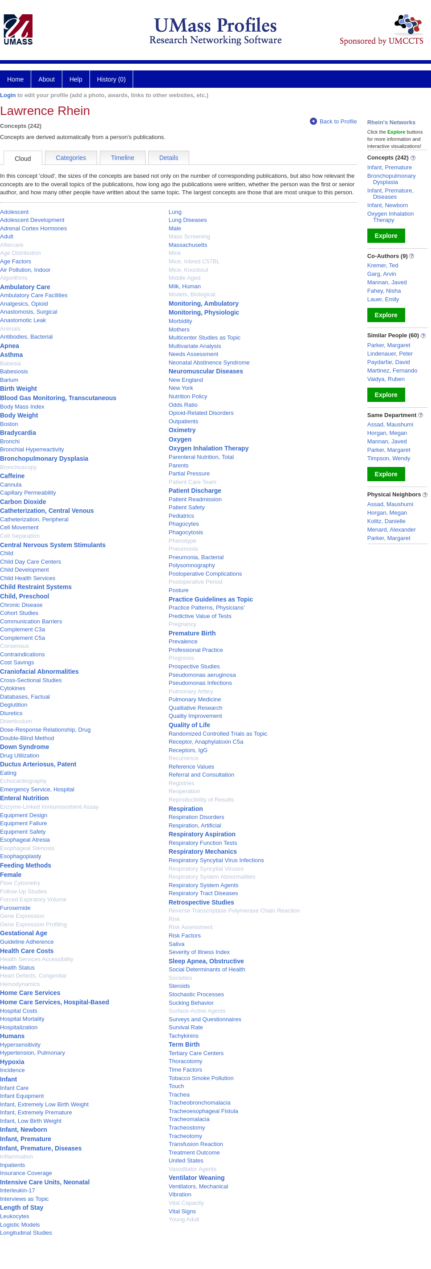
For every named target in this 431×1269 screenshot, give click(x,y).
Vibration (180, 1194)
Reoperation (184, 791)
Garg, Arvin (381, 273)
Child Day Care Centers (30, 561)
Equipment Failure (23, 823)
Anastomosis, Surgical (28, 311)
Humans (12, 1036)
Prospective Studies (194, 666)
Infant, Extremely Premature (36, 1112)
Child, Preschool (24, 596)
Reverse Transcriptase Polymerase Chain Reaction (234, 910)
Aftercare (12, 245)
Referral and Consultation (201, 774)
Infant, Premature (25, 1138)
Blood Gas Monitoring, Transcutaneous (58, 397)
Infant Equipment (22, 1096)
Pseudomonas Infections (200, 683)
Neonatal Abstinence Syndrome (209, 362)
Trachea (179, 1094)
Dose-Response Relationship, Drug (45, 729)
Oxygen (180, 439)
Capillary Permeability (28, 492)
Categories (71, 157)
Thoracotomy (186, 1061)
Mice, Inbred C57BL (194, 261)
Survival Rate (186, 1027)
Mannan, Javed (387, 282)
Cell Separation (20, 535)
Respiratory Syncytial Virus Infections (216, 860)
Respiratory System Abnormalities (212, 876)
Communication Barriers (31, 621)
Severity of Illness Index (199, 952)
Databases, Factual (25, 696)
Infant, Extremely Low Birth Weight (44, 1104)
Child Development (24, 569)
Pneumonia (183, 548)
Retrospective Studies (201, 902)
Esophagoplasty (20, 856)
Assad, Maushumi (390, 424)
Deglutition (13, 704)
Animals (10, 328)
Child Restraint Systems (36, 586)
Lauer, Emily (383, 299)
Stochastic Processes (196, 994)
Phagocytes (184, 523)
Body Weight (19, 415)
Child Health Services (27, 578)
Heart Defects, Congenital (33, 975)
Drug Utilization (19, 755)
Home (15, 79)
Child (6, 553)
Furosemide (15, 908)
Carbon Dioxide (23, 501)
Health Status (17, 967)
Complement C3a (22, 629)
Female (10, 874)
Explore (386, 235)
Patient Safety (187, 507)
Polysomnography (192, 565)
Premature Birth (192, 633)
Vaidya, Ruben (386, 379)
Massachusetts (188, 245)
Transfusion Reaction (196, 1144)
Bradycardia (18, 432)
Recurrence (184, 758)
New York (181, 388)
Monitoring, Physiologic (204, 312)
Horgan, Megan (387, 433)
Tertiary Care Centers (196, 1053)
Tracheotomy (185, 1136)
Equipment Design (23, 815)
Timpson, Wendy (389, 458)
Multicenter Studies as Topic (205, 337)
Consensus (14, 646)
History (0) (111, 79)
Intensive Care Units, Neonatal (45, 1182)
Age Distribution (20, 253)
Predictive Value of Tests (200, 616)
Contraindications (22, 654)
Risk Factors (185, 935)
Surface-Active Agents (197, 1010)
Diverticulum (16, 721)
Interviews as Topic (24, 1198)
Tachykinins (184, 1035)
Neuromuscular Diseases (206, 371)
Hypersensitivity (20, 1044)
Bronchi (10, 441)
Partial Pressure (189, 473)
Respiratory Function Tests (203, 842)
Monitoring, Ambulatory (204, 303)
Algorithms (13, 277)
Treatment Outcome (194, 1152)
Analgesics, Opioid (24, 303)
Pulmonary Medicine (195, 699)
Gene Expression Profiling (33, 924)
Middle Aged (185, 277)
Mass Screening (189, 236)
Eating (8, 773)
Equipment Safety (23, 831)
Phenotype (182, 540)
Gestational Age (23, 933)
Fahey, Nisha (384, 290)
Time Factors (185, 1069)
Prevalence (183, 641)
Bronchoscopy (18, 467)
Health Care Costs (27, 950)
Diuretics (11, 713)
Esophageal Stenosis (27, 848)
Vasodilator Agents (192, 1169)
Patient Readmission (195, 499)
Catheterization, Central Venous (47, 510)
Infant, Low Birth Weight (30, 1121)
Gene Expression (22, 916)
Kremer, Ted (382, 265)
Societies (180, 977)
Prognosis (182, 658)
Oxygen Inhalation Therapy (209, 448)
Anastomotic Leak (23, 320)
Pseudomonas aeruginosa (202, 674)
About (46, 79)
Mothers (179, 329)
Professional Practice (196, 650)
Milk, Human (185, 286)
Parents (179, 465)
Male (175, 228)
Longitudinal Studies (26, 1232)
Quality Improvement (195, 715)
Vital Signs (182, 1211)
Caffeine (12, 475)
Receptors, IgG (188, 750)
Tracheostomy (187, 1127)
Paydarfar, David (388, 362)
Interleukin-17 (17, 1190)
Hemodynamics (20, 984)
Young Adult (184, 1219)
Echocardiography (23, 781)
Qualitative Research (196, 707)
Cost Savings (17, 662)
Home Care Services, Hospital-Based (54, 1002)
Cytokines (12, 688)
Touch (176, 1086)
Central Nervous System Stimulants (53, 545)
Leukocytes (14, 1216)
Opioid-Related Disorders (201, 412)
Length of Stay (21, 1207)
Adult (6, 236)
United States (186, 1160)
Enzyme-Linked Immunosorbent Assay (49, 806)
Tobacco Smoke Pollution (201, 1078)
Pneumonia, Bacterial (196, 557)
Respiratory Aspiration (202, 834)
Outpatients (184, 421)
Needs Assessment (193, 354)
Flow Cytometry (20, 883)
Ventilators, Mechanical (198, 1186)
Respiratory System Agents (204, 885)
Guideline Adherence (27, 941)
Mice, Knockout (188, 269)
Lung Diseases (188, 220)
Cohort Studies (19, 613)
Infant (8, 1079)
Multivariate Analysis (195, 346)
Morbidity (180, 321)
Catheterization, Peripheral (34, 519)
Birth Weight (18, 388)
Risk (174, 919)
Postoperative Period (196, 581)
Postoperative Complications (205, 573)
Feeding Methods (25, 865)
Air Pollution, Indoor (25, 269)
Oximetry (182, 430)
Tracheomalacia (189, 1119)
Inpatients (12, 1165)
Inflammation (16, 1156)
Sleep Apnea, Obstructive (206, 961)
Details (169, 157)
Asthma (11, 354)
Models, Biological (192, 294)
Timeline (122, 157)
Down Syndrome (24, 746)
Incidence (12, 1070)
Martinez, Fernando (392, 370)
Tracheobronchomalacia (200, 1102)
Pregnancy (182, 624)
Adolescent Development (32, 220)
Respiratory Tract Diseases (203, 893)
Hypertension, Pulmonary (32, 1052)
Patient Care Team (192, 482)
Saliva (176, 944)
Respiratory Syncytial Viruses (206, 868)
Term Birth (184, 1044)
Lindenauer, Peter (390, 353)
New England (186, 380)
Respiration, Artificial (195, 825)
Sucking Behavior (191, 1002)
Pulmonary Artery (191, 691)
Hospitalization (19, 1027)
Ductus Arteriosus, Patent (38, 764)
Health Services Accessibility (36, 959)
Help (75, 79)
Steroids (179, 985)
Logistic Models (20, 1224)
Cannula (10, 484)
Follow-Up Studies (23, 891)
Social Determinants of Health (207, 969)
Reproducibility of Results (201, 799)
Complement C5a (22, 637)
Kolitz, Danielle (386, 521)
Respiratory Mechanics (203, 851)
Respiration (186, 808)
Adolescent (14, 212)
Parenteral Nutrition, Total (201, 457)
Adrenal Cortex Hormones (33, 228)
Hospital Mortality (22, 1018)
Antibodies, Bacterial (26, 336)
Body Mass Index (22, 406)
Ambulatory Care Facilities (34, 295)
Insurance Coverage (26, 1173)
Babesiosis (14, 371)
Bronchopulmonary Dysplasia (44, 458)
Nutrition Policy (188, 396)
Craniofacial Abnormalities (39, 671)
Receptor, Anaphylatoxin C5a (206, 741)
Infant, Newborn (23, 1129)
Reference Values (191, 766)
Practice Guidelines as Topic (211, 599)
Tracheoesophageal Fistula (203, 1111)
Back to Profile (333, 121)
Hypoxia (12, 1061)
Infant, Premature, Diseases (41, 1148)
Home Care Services (30, 992)
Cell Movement (19, 527)
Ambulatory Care (25, 287)
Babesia (10, 363)
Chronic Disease (21, 605)
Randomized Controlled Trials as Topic (218, 733)
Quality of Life (189, 725)
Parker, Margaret (389, 345)
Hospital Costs (18, 1010)
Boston (9, 424)
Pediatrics (181, 515)
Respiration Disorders (196, 817)
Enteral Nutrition (24, 798)
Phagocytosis (186, 532)
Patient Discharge (195, 490)
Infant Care (14, 1088)
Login (8, 95)
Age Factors (15, 261)
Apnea (9, 345)
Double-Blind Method (27, 738)
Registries (182, 783)
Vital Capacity (186, 1202)
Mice (175, 253)
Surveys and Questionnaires (205, 1019)
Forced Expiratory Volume (33, 899)
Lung (175, 212)
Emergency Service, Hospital (37, 789)
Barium (9, 380)
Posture (179, 590)
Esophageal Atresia (25, 839)
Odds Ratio (183, 404)
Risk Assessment (191, 927)
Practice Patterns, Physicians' (207, 607)
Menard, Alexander (391, 529)
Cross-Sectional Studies (31, 680)
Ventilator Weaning (197, 1177)
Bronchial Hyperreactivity (32, 449)
